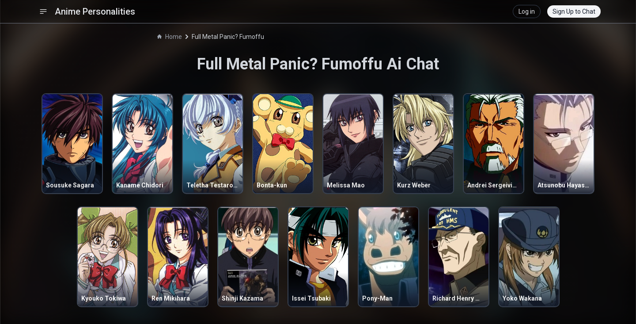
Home (169, 36)
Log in (527, 11)
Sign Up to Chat (574, 11)
